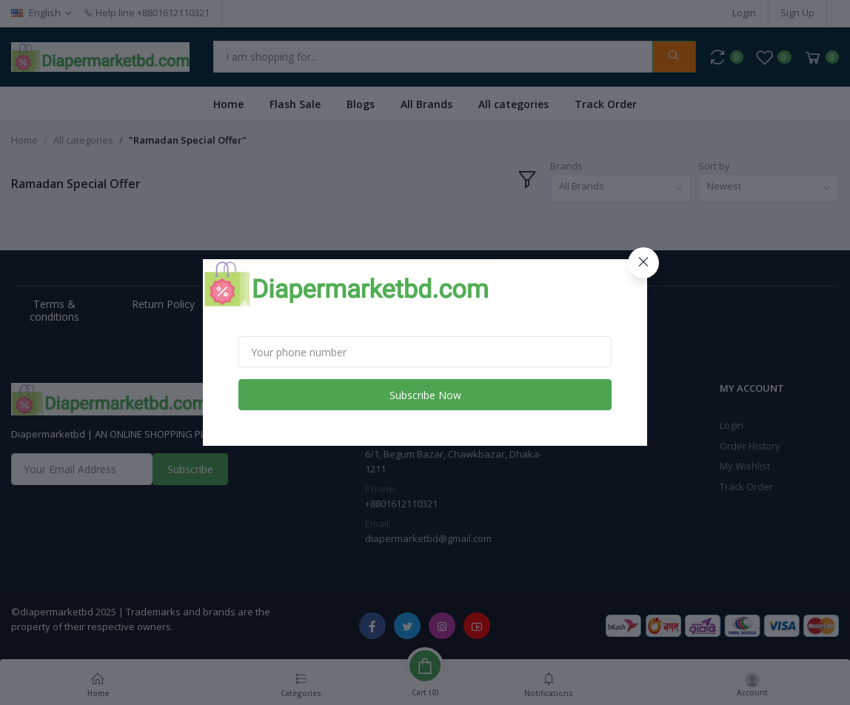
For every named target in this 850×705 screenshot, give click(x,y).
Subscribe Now (425, 395)
